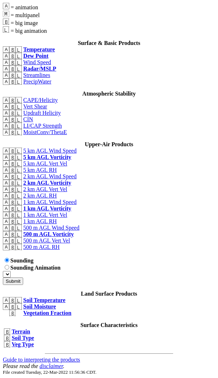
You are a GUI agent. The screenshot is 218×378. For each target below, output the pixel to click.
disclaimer (51, 366)
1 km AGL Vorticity (47, 208)
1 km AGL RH (40, 221)
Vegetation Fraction (47, 313)
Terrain (21, 331)
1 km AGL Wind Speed (50, 202)
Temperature (39, 49)
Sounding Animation (33, 268)
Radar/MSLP (39, 69)
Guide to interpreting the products (41, 360)
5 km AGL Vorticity (47, 157)
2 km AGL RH (40, 196)
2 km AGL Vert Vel (45, 189)
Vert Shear (35, 106)
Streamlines (36, 75)
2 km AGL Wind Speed (50, 176)
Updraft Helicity (42, 113)
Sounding (19, 260)
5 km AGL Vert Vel (45, 163)
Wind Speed (37, 62)
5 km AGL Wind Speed (50, 151)
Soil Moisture (39, 306)
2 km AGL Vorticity (47, 183)
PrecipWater (37, 81)
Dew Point (35, 56)
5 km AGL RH (40, 170)
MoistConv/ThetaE (45, 132)
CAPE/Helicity (40, 100)
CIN (28, 119)
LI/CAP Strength (42, 126)
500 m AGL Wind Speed (51, 228)
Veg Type (23, 344)
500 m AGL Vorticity (48, 234)
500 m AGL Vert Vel (46, 240)
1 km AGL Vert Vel (45, 215)
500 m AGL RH (41, 247)
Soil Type (23, 338)
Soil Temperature (44, 300)
